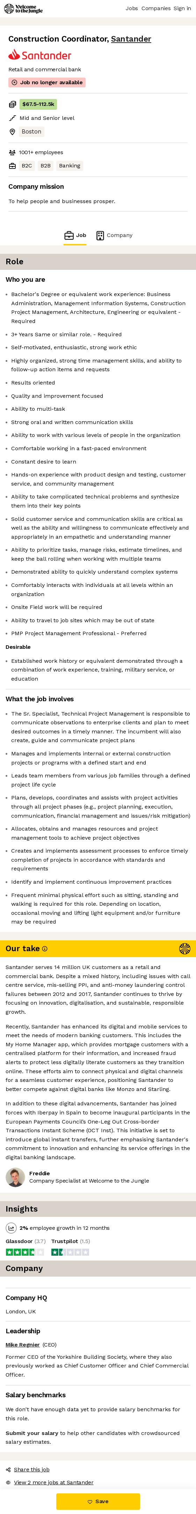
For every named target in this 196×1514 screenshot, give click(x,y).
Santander (131, 39)
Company (113, 235)
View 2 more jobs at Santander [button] (50, 1482)
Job (75, 235)
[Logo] (23, 9)
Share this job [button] (28, 1469)
